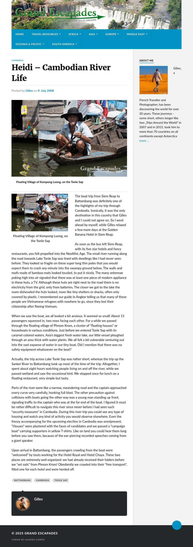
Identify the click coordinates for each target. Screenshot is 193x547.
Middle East (136, 34)
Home (19, 34)
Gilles (29, 90)
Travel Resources (45, 34)
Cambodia (17, 60)
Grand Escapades (41, 533)
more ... (144, 140)
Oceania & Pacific (28, 44)
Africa (73, 34)
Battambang (22, 480)
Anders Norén (35, 539)
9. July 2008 (46, 90)
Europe (111, 34)
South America (63, 44)
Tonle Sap (60, 480)
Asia (92, 34)
